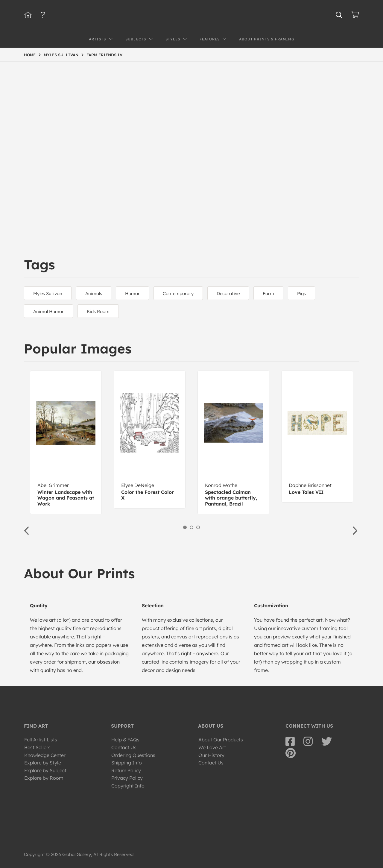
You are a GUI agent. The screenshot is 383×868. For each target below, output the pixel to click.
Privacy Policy (127, 778)
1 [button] (185, 527)
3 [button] (198, 527)
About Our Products (220, 740)
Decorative (228, 293)
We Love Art (212, 747)
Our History (211, 755)
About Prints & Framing (266, 39)
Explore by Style (42, 763)
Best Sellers (37, 747)
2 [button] (191, 527)
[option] (66, 442)
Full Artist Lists (40, 740)
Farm (268, 293)
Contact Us (123, 747)
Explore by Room (43, 778)
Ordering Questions (133, 755)
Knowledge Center (45, 755)
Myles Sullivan (47, 293)
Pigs (301, 293)
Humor (132, 293)
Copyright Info (128, 786)
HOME (30, 54)
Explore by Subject (45, 770)
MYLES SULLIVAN (61, 54)
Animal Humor (48, 311)
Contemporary (178, 293)
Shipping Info (126, 763)
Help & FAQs (125, 740)
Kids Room (98, 311)
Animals (93, 293)
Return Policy (126, 770)
